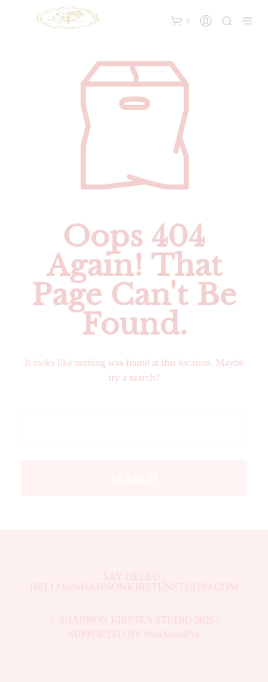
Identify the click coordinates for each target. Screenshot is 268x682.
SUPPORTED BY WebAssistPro (134, 634)
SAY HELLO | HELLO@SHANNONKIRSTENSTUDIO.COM (134, 581)
